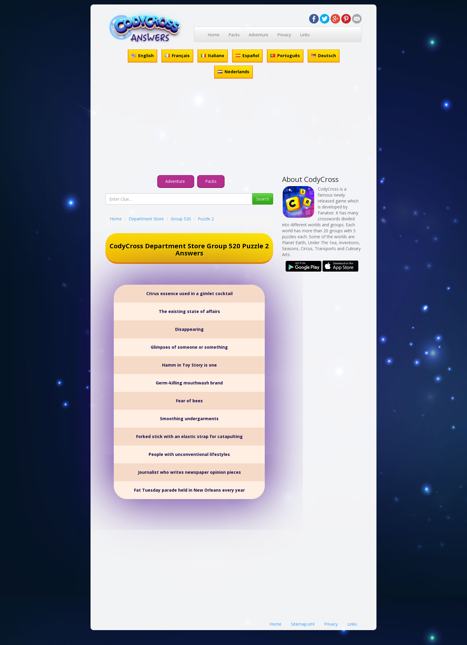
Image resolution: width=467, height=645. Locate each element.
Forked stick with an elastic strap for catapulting (189, 436)
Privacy (284, 35)
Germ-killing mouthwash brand (189, 383)
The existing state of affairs (189, 311)
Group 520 (181, 219)
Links (305, 35)
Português (285, 55)
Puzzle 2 (206, 219)
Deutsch (323, 55)
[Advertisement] (233, 127)
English (142, 55)
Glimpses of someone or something (189, 347)
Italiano (212, 55)
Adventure (258, 35)
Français (177, 55)
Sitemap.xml (303, 624)
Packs (234, 35)
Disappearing (189, 329)
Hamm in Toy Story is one (189, 365)
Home (214, 35)
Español (247, 55)
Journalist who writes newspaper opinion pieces (189, 472)
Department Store (146, 219)
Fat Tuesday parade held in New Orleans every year (189, 490)
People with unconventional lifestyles (189, 454)
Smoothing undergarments (189, 418)
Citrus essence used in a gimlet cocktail (189, 293)
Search (262, 199)
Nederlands (233, 71)
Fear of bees (189, 400)
